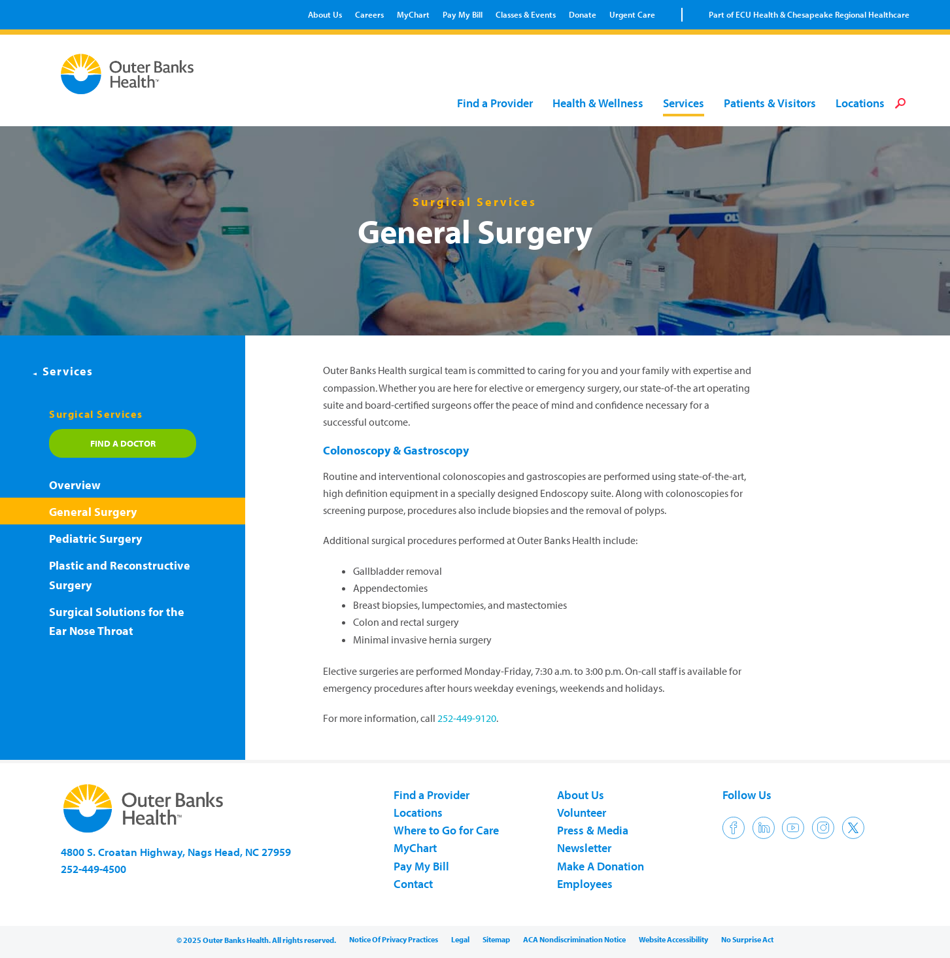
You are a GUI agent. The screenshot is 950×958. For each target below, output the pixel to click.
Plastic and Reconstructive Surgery (119, 575)
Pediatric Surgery (95, 538)
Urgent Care (632, 14)
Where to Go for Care (446, 830)
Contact (413, 883)
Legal (460, 939)
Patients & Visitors (770, 104)
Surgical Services (96, 413)
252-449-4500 (93, 869)
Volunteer (581, 812)
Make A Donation (600, 866)
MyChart (413, 14)
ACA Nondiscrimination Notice (574, 939)
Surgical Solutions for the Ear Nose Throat (116, 621)
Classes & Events (526, 14)
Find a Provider (495, 104)
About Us (325, 14)
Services (683, 104)
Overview (75, 484)
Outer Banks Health (131, 73)
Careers (369, 14)
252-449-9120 (466, 718)
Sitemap (496, 939)
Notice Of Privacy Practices (393, 939)
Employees (585, 883)
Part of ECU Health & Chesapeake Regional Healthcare (809, 14)
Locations (860, 104)
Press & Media (592, 830)
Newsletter (584, 847)
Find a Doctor (123, 443)
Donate (582, 14)
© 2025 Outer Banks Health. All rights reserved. (256, 940)
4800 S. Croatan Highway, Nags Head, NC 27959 (176, 852)
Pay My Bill (463, 14)
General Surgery (93, 511)
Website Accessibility (673, 939)
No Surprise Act (747, 939)
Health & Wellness (597, 104)
